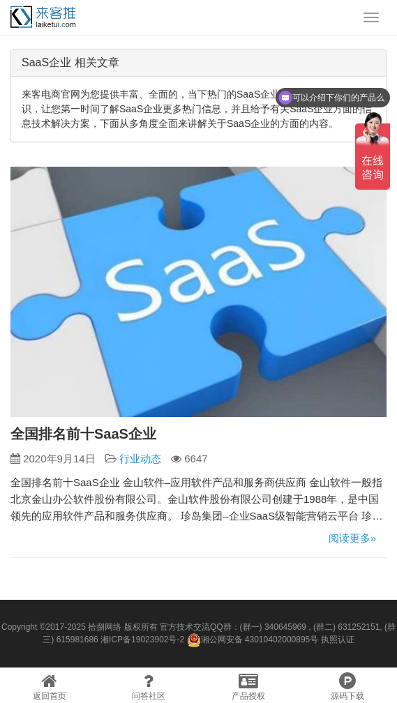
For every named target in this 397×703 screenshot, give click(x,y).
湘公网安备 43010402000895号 (253, 640)
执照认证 (337, 639)
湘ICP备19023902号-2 (142, 639)
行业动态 (140, 458)
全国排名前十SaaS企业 (83, 433)
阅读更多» (352, 538)
